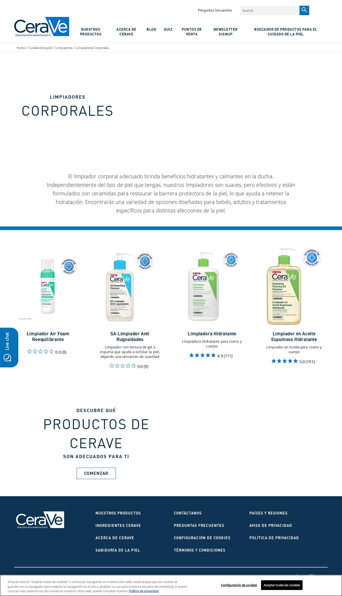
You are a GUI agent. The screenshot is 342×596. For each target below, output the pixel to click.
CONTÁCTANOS (188, 513)
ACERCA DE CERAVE (126, 31)
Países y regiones (268, 513)
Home (21, 48)
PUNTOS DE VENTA (192, 31)
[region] (171, 585)
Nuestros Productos (91, 31)
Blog (151, 29)
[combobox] (269, 10)
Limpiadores (64, 48)
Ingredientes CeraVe (118, 525)
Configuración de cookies (202, 537)
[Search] (304, 10)
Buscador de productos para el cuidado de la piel (285, 31)
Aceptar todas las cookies (282, 585)
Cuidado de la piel (40, 48)
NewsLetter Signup (226, 31)
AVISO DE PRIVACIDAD (270, 525)
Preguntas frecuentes (215, 10)
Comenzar (96, 473)
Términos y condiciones (199, 550)
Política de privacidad (274, 537)
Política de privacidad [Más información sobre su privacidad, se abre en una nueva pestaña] (144, 591)
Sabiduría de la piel (117, 550)
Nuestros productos (118, 513)
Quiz (168, 29)
